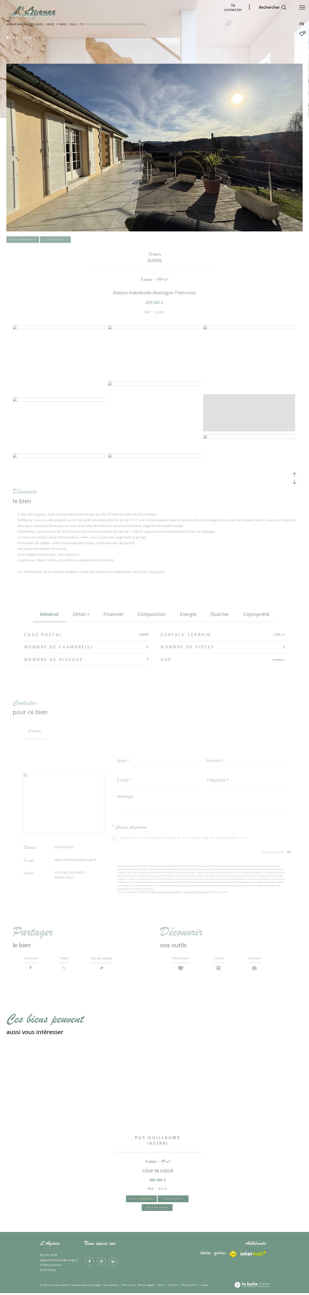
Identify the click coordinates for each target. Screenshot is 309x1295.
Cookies (204, 1287)
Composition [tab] (152, 614)
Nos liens (173, 1286)
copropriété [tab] (256, 614)
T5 (81, 24)
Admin (161, 1286)
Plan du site (128, 1286)
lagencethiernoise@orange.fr (75, 859)
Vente (50, 24)
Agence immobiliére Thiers (24, 24)
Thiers (62, 24)
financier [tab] (113, 614)
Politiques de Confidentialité (165, 892)
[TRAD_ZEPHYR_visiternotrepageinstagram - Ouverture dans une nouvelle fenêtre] (100, 1262)
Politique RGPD (189, 1286)
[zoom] (59, 328)
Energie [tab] (188, 614)
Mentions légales (146, 1286)
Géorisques (156, 571)
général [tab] (49, 614)
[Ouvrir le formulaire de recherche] (270, 7)
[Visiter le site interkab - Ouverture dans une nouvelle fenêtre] (205, 1255)
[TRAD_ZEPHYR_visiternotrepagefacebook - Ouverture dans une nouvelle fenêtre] (88, 1262)
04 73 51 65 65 (48, 1257)
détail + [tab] (81, 614)
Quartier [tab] (219, 614)
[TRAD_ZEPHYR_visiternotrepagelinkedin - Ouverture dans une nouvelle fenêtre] (112, 1262)
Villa (73, 24)
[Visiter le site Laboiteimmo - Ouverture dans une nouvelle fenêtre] (251, 1287)
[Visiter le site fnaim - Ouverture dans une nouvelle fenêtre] (253, 1255)
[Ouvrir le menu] (302, 7)
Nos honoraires (110, 1286)
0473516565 (63, 847)
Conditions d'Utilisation (195, 892)
